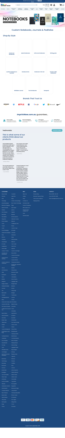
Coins (3, 223)
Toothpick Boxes (5, 336)
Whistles (3, 383)
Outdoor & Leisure (51, 9)
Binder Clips (4, 320)
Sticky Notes (14, 270)
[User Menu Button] (51, 5)
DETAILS (32, 1)
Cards (3, 326)
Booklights (4, 372)
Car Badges (4, 351)
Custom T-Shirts (5, 250)
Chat (48, 5)
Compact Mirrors (5, 390)
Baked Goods (14, 304)
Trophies (3, 295)
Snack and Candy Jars (6, 301)
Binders (3, 279)
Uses (24, 213)
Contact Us (25, 200)
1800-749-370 (46, 5)
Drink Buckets (4, 388)
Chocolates (13, 301)
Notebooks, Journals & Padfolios (16, 265)
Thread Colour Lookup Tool (26, 210)
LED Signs (13, 230)
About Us (25, 194)
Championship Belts (15, 392)
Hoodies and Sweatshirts (4, 253)
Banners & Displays (6, 205)
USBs (3, 272)
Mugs (12, 237)
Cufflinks (13, 363)
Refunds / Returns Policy (38, 196)
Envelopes (4, 274)
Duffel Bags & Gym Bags (6, 332)
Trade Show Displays (6, 232)
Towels (3, 225)
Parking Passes (14, 342)
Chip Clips (4, 399)
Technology (4, 361)
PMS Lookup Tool (26, 207)
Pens (3, 234)
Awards (13, 297)
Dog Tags (4, 363)
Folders (3, 324)
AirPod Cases (14, 374)
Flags (12, 205)
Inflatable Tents (5, 349)
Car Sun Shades (5, 374)
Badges (13, 292)
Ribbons (13, 221)
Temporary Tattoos (15, 262)
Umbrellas (13, 311)
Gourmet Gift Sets (5, 304)
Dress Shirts (13, 253)
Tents (3, 347)
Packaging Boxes (5, 297)
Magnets (3, 281)
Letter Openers (14, 370)
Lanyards (13, 232)
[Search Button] (36, 5)
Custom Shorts (14, 259)
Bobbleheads (14, 331)
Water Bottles (14, 239)
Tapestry (13, 356)
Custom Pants (14, 257)
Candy (12, 299)
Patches (3, 196)
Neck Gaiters (4, 313)
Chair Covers (14, 324)
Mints (3, 299)
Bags (12, 198)
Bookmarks (4, 370)
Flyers (3, 277)
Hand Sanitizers (5, 315)
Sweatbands (4, 342)
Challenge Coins (14, 223)
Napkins (13, 212)
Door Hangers (5, 340)
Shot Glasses (4, 212)
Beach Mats (4, 395)
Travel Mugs (4, 241)
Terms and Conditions (38, 198)
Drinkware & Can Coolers (20, 9)
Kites (12, 365)
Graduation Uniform (6, 386)
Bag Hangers (14, 349)
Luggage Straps (14, 347)
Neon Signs (13, 207)
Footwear (13, 406)
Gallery (24, 196)
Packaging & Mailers (57, 9)
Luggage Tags (14, 281)
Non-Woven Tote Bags (16, 203)
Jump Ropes (14, 390)
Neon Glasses (5, 392)
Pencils (12, 288)
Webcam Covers (15, 219)
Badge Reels (14, 283)
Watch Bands (4, 397)
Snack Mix (13, 306)
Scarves (3, 288)
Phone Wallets (5, 221)
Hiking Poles (13, 401)
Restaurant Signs (15, 388)
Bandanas (4, 358)
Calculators (13, 277)
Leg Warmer (14, 313)
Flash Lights (4, 401)
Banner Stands (5, 207)
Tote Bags (4, 200)
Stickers (3, 209)
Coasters (13, 194)
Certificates (13, 295)
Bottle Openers (14, 216)
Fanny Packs (14, 329)
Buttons (3, 237)
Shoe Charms (14, 279)
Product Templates (27, 205)
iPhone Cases (14, 395)
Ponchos (3, 367)
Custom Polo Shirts (15, 255)
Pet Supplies (14, 383)
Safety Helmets (14, 372)
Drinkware (13, 234)
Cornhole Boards (15, 338)
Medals (13, 267)
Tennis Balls (13, 379)
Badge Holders (5, 283)
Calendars (4, 338)
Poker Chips (4, 376)
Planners (13, 358)
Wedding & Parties (41, 9)
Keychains (4, 214)
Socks (3, 228)
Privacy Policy (36, 194)
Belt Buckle (4, 292)
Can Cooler (13, 244)
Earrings (13, 351)
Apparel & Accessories (26, 9)
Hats (3, 198)
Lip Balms (13, 315)
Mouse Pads (4, 194)
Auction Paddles (5, 381)
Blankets (13, 286)
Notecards (13, 274)
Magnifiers (13, 386)
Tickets (12, 326)
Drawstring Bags (5, 203)
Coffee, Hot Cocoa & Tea (6, 309)
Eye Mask (13, 317)
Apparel (13, 248)
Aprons (12, 209)
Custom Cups (14, 228)
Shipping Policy (36, 200)
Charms (13, 367)
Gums (12, 308)
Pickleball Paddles (5, 286)
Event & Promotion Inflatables (6, 355)
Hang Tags (13, 290)
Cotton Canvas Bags (15, 200)
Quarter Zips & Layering (5, 258)
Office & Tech (46, 9)
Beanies (13, 214)
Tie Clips (3, 345)
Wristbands (13, 320)
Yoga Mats (13, 381)
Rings (3, 404)
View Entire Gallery (57, 130)
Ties (2, 290)
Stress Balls (4, 248)
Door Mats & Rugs (15, 322)
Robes (12, 225)
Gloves (3, 267)
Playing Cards (14, 354)
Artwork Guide (26, 215)
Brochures (4, 365)
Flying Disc (4, 219)
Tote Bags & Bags (32, 9)
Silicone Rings (14, 345)
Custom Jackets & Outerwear (6, 263)
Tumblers (4, 239)
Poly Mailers (4, 216)
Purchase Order (26, 203)
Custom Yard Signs (15, 250)
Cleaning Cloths (14, 333)
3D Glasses (13, 397)
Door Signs (13, 399)
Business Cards (14, 272)
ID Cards (3, 244)
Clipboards (4, 322)
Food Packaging (5, 230)
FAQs (24, 198)
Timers (3, 406)
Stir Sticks (4, 317)
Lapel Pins (13, 196)
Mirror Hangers (14, 340)
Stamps (13, 361)
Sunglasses (4, 246)
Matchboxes (14, 336)
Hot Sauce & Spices (6, 306)
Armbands (4, 379)
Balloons (13, 241)
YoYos (12, 404)
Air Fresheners (5, 270)
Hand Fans (13, 246)
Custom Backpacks (6, 329)
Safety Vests (14, 376)
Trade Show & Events (13, 9)
